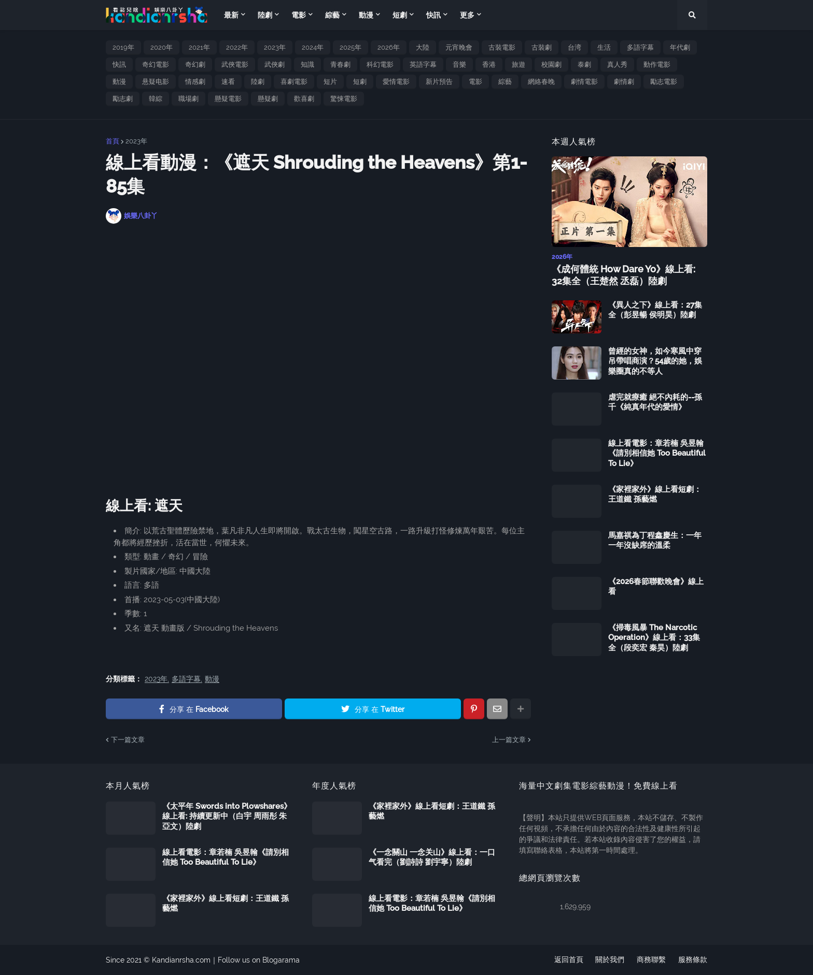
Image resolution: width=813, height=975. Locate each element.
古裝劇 (541, 47)
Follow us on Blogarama (259, 960)
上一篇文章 (509, 740)
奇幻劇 (195, 64)
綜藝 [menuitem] (332, 15)
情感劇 (195, 81)
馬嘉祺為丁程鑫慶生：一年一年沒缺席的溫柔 (655, 540)
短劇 (360, 81)
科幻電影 (380, 64)
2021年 (199, 47)
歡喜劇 (304, 99)
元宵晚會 (458, 47)
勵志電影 (663, 81)
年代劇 (680, 47)
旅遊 (518, 64)
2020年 (161, 47)
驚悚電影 (343, 99)
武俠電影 (234, 64)
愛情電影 (396, 81)
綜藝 (505, 81)
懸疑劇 (268, 99)
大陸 (422, 47)
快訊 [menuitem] (433, 15)
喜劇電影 (294, 81)
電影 (475, 81)
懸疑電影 (228, 99)
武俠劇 (274, 64)
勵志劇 (123, 99)
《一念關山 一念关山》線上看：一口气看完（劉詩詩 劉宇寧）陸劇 (432, 857)
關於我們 (609, 960)
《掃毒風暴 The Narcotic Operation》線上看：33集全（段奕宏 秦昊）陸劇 (654, 637)
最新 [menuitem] (231, 15)
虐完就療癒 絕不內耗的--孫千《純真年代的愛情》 (655, 402)
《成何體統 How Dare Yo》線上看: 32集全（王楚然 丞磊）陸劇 (623, 275)
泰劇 (584, 64)
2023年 (275, 47)
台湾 (574, 47)
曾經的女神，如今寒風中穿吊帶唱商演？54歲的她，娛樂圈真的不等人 (655, 361)
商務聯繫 (651, 960)
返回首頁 (568, 960)
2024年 (313, 47)
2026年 (388, 47)
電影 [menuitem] (298, 15)
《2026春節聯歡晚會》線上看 (656, 586)
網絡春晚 (541, 81)
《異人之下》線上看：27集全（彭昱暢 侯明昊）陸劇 (655, 310)
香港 (489, 64)
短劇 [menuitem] (400, 15)
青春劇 (340, 64)
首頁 (112, 141)
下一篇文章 (128, 740)
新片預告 (439, 81)
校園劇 (551, 64)
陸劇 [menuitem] (265, 15)
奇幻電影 (155, 64)
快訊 (119, 64)
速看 (228, 81)
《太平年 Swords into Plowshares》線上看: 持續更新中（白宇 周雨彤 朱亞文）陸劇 (226, 816)
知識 (307, 64)
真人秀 (617, 64)
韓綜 (155, 99)
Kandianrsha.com (181, 960)
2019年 (123, 47)
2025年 (350, 47)
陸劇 (257, 81)
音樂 (459, 64)
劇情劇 (624, 81)
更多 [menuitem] (467, 15)
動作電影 (656, 64)
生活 (604, 47)
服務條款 (692, 960)
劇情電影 (584, 81)
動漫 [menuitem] (366, 15)
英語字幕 (423, 64)
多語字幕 (640, 47)
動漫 (119, 81)
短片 (330, 81)
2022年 (237, 47)
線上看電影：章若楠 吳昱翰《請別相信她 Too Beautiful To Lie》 (657, 453)
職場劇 (188, 99)
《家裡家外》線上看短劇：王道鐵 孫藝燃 (655, 494)
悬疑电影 (155, 81)
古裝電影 (501, 47)
